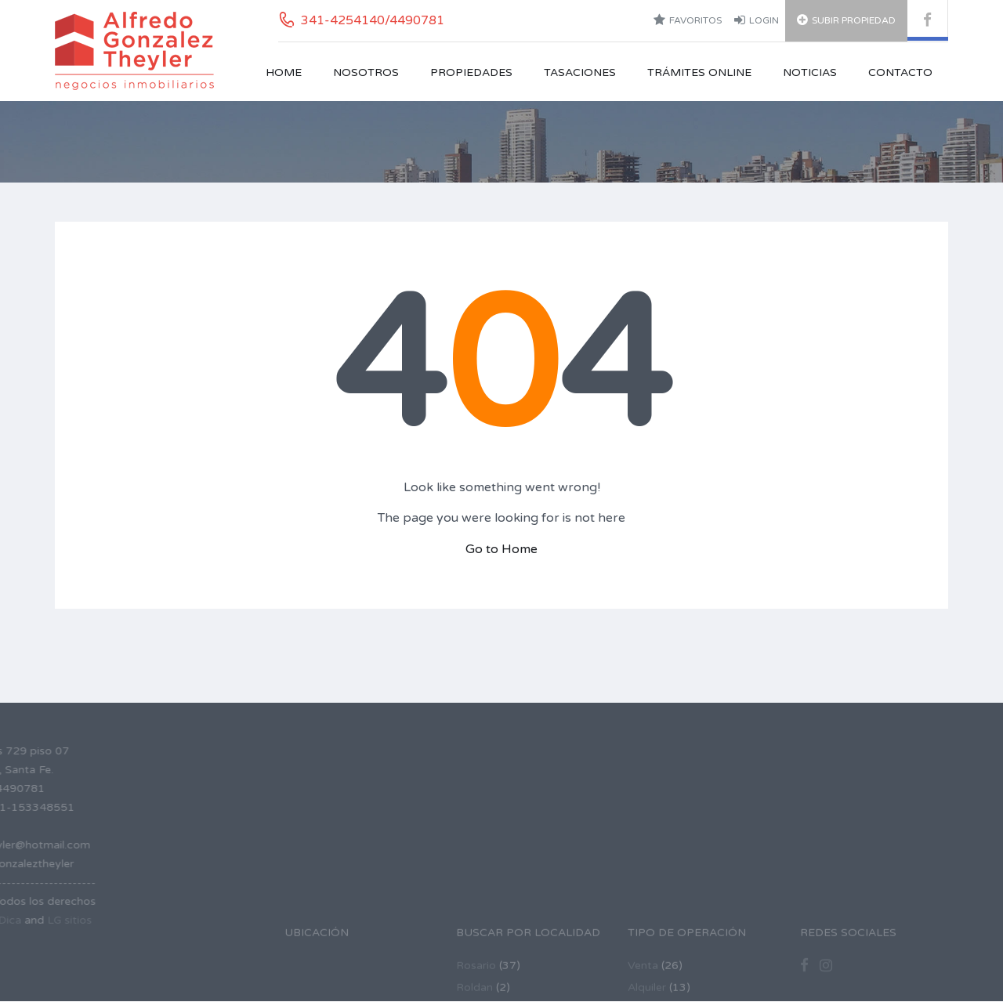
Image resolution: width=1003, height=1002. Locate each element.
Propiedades (471, 72)
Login (756, 19)
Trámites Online (699, 72)
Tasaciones (580, 72)
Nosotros (366, 72)
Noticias (810, 72)
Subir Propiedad (846, 19)
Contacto (900, 72)
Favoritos (688, 19)
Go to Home (501, 549)
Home (284, 72)
